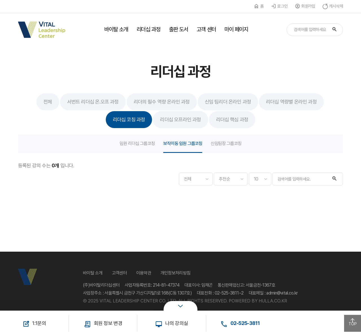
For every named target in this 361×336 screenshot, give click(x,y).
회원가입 (308, 6)
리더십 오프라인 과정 (180, 119)
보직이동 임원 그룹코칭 (182, 143)
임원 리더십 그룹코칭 (137, 143)
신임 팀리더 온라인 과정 (228, 102)
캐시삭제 (336, 6)
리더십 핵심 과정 (232, 119)
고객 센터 (206, 29)
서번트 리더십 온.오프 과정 (93, 102)
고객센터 (119, 273)
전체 (47, 102)
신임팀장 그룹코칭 (226, 143)
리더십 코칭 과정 (129, 119)
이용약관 (143, 273)
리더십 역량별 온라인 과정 (291, 102)
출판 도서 (178, 29)
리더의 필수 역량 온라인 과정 (162, 102)
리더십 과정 (148, 29)
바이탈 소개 (116, 29)
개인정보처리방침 (175, 273)
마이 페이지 (236, 29)
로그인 (282, 6)
